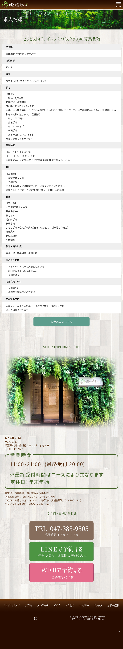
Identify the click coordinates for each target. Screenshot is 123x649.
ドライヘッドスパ (12, 605)
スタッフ (98, 605)
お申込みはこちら (61, 322)
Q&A (57, 605)
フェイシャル (43, 605)
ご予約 (28, 605)
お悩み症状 (113, 605)
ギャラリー (84, 605)
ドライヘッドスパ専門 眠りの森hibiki (88, 619)
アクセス (70, 605)
